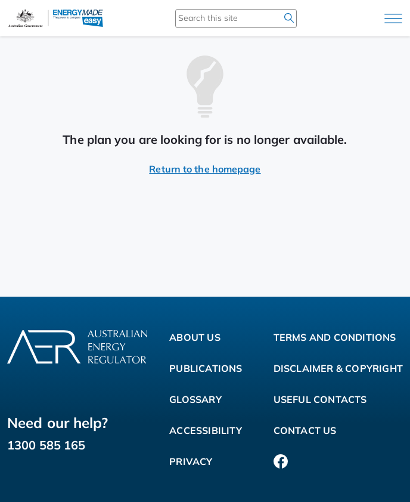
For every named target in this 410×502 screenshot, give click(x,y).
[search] (289, 18)
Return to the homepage (204, 169)
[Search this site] (218, 18)
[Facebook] (281, 461)
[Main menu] (393, 18)
